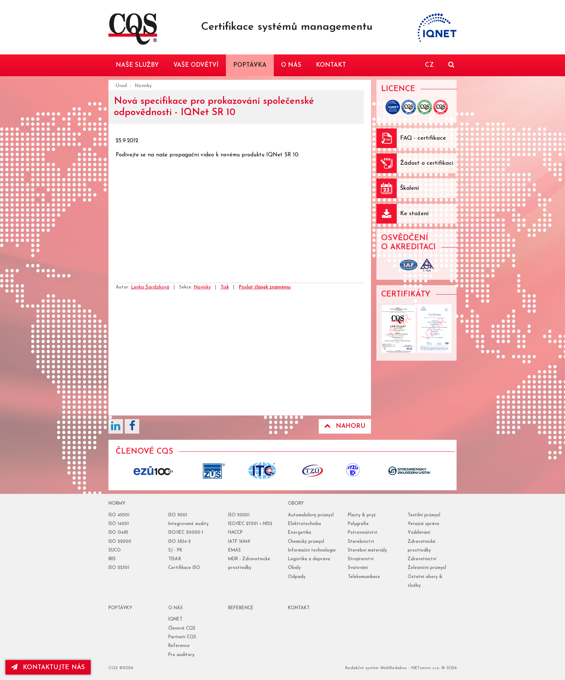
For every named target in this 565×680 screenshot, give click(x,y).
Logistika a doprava (309, 559)
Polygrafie (358, 524)
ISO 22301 (118, 568)
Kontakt (299, 608)
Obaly (294, 568)
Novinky (143, 85)
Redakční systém (362, 668)
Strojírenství (361, 559)
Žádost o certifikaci (426, 163)
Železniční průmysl (427, 568)
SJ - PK (175, 550)
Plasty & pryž (362, 515)
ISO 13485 (118, 533)
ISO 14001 (118, 524)
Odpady (296, 577)
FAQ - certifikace (423, 138)
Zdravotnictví (422, 559)
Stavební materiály (367, 550)
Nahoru (345, 426)
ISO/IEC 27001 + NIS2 (250, 524)
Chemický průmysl (306, 542)
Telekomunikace (364, 577)
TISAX (174, 559)
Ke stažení (414, 214)
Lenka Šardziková (150, 287)
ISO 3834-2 (179, 542)
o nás (175, 608)
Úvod (121, 85)
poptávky (120, 608)
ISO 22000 (119, 542)
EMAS (234, 550)
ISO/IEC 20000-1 (185, 533)
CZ (429, 65)
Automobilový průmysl (311, 515)
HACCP (235, 533)
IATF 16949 (239, 542)
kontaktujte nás (48, 667)
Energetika (299, 533)
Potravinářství (362, 533)
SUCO (114, 550)
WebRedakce (393, 668)
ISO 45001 (118, 515)
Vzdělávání (419, 533)
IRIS (112, 559)
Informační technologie (312, 550)
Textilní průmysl (424, 515)
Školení (409, 188)
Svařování (358, 568)
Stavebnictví (361, 542)
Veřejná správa (423, 524)
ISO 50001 (238, 515)
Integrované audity (188, 524)
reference (240, 608)
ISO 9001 (177, 515)
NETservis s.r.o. (425, 668)
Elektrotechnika (304, 524)
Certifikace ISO (184, 568)
